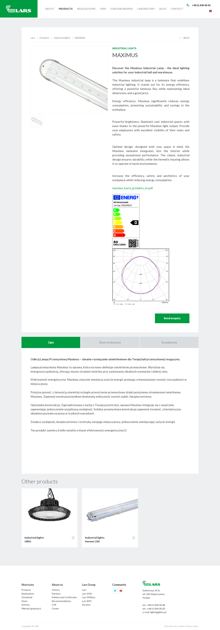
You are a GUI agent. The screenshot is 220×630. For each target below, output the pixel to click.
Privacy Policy (192, 626)
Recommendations (61, 601)
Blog (163, 9)
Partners (56, 593)
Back (184, 38)
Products (67, 9)
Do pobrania (169, 342)
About (51, 9)
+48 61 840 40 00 (156, 608)
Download (26, 597)
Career (55, 608)
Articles (25, 604)
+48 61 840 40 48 (156, 604)
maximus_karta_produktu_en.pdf (132, 188)
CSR (54, 604)
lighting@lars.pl (158, 612)
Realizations (87, 9)
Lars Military (88, 597)
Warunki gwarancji (31, 608)
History (56, 589)
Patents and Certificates (64, 597)
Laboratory (146, 9)
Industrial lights (62, 38)
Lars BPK (87, 601)
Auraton (86, 604)
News (24, 601)
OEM (104, 9)
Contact (177, 9)
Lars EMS (87, 593)
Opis (51, 342)
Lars (33, 38)
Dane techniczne (110, 342)
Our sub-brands (122, 9)
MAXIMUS (80, 38)
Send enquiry (172, 318)
